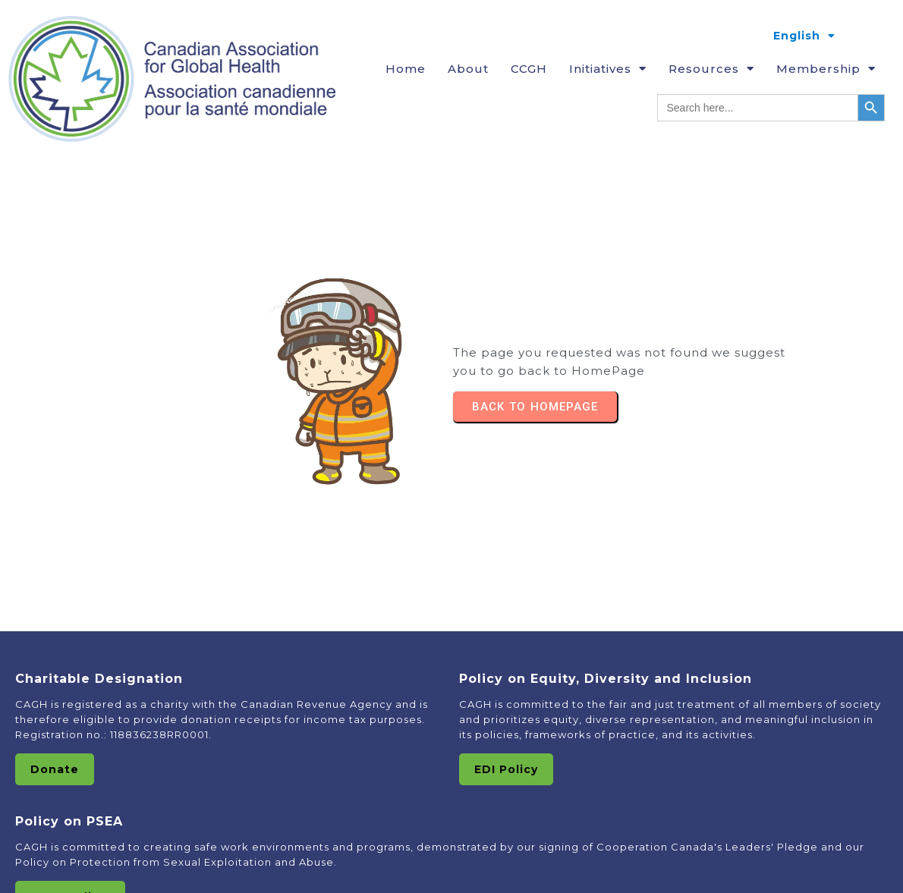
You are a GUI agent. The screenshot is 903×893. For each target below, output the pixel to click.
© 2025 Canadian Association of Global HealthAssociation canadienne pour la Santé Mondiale (451, 858)
